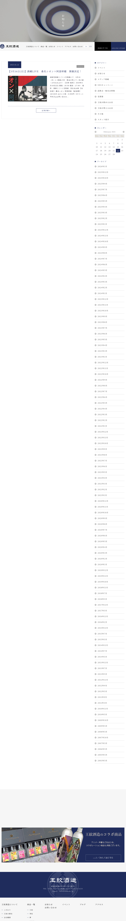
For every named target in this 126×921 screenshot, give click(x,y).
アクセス (68, 46)
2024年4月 (102, 276)
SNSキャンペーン (105, 85)
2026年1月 (102, 166)
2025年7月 (102, 189)
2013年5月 (102, 674)
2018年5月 (102, 599)
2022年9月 (102, 380)
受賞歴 (100, 96)
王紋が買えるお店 (105, 108)
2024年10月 (103, 241)
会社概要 (7, 917)
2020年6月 (102, 535)
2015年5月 (102, 639)
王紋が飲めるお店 (105, 102)
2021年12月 (103, 432)
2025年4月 (102, 207)
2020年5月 (102, 541)
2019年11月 (103, 576)
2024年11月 (103, 235)
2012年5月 (102, 691)
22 (118, 151)
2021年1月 (102, 495)
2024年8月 (102, 253)
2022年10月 (103, 374)
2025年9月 (102, 184)
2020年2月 (102, 558)
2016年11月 (103, 616)
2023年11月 (103, 305)
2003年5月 (102, 760)
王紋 (31, 910)
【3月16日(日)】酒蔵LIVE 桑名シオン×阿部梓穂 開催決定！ (45, 71)
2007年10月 (103, 737)
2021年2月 (102, 489)
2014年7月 (102, 651)
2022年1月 (102, 426)
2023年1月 (102, 357)
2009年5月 (102, 726)
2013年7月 (102, 668)
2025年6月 (102, 195)
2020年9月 (102, 518)
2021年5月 (102, 472)
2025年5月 (102, 201)
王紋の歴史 (8, 914)
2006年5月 (102, 749)
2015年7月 (102, 633)
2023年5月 (102, 339)
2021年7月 (102, 460)
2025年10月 (103, 178)
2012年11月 (103, 680)
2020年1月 (102, 564)
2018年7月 (102, 593)
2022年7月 (102, 391)
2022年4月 (102, 408)
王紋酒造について (32, 46)
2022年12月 (103, 362)
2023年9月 (102, 316)
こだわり (7, 910)
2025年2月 (102, 218)
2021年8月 (102, 455)
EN (90, 46)
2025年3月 (102, 212)
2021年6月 (102, 466)
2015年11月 (103, 628)
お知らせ (52, 46)
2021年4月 (102, 478)
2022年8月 (102, 385)
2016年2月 (102, 622)
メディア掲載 (103, 79)
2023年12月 (103, 299)
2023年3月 (102, 351)
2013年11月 (103, 662)
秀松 (31, 914)
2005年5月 (102, 755)
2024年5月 (102, 270)
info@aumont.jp (66, 891)
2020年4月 (102, 547)
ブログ (83, 904)
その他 (100, 114)
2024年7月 (102, 258)
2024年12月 (103, 230)
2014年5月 (102, 657)
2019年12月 (103, 570)
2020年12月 (103, 501)
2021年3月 (102, 483)
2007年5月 (102, 743)
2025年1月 (102, 224)
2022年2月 (102, 420)
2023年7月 (102, 328)
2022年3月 (102, 414)
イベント (60, 46)
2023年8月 (102, 322)
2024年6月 (102, 264)
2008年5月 (102, 732)
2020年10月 (103, 512)
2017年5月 (102, 610)
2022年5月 (102, 403)
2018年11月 (103, 587)
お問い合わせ (78, 46)
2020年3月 (102, 553)
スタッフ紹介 (103, 119)
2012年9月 (102, 685)
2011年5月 (102, 703)
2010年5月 (102, 714)
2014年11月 (103, 645)
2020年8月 (102, 524)
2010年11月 (103, 708)
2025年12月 (103, 172)
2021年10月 (103, 443)
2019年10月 (103, 582)
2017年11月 (103, 605)
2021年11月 (103, 437)
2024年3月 (102, 282)
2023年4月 (102, 345)
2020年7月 (102, 530)
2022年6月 (102, 397)
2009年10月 (103, 720)
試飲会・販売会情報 (106, 91)
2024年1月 (102, 293)
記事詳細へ (46, 110)
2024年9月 (102, 247)
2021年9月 (102, 449)
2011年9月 (102, 697)
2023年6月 (102, 333)
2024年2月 (102, 287)
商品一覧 (44, 46)
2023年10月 (103, 310)
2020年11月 (103, 507)
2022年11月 (103, 368)
